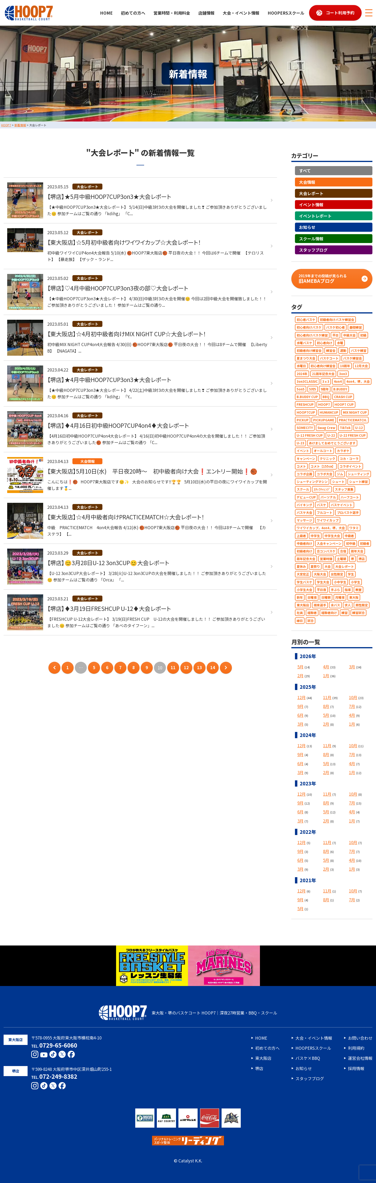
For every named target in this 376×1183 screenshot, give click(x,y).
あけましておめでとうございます (332, 443)
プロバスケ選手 (348, 512)
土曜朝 (341, 559)
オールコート (323, 451)
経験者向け (329, 613)
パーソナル (328, 497)
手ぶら (335, 589)
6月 (300, 715)
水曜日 (301, 366)
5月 (300, 667)
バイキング (304, 505)
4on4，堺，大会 (358, 381)
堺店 (361, 559)
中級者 (349, 536)
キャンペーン (306, 458)
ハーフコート (350, 497)
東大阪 (353, 597)
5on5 (301, 389)
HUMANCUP (329, 412)
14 (212, 668)
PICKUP (303, 420)
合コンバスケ (326, 551)
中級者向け (304, 543)
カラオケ (343, 451)
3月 (352, 667)
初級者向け (304, 551)
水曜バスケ (304, 343)
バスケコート (329, 358)
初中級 (350, 543)
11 (173, 668)
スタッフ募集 (344, 489)
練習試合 (358, 613)
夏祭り (315, 566)
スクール (303, 489)
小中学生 (340, 582)
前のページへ (54, 668)
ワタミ (354, 528)
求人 (348, 605)
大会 (327, 566)
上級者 (301, 536)
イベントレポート (315, 216)
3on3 (343, 373)
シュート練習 (358, 482)
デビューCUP (306, 497)
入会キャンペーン (329, 543)
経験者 (312, 613)
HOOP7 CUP (344, 404)
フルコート (324, 512)
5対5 (312, 389)
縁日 (300, 620)
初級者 (364, 543)
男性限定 (361, 605)
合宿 (343, 551)
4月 (326, 667)
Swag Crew (326, 427)
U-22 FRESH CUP (353, 435)
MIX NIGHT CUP (355, 412)
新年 (300, 597)
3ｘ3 (325, 381)
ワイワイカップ (328, 520)
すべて (305, 171)
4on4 (338, 381)
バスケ (321, 505)
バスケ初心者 (335, 327)
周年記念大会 (306, 559)
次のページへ (226, 668)
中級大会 (349, 335)
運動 (343, 350)
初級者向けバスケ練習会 (337, 320)
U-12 (359, 427)
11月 (327, 697)
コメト (301, 466)
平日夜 (321, 589)
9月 (300, 706)
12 (186, 668)
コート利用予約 (340, 13)
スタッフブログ (313, 250)
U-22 (331, 435)
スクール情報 (311, 239)
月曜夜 (340, 597)
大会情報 (307, 182)
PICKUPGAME (323, 420)
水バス (335, 605)
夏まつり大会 (306, 358)
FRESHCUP (305, 404)
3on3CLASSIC (307, 381)
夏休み (301, 566)
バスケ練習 (358, 350)
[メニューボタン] (369, 13)
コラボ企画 (304, 474)
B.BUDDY (340, 389)
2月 (300, 676)
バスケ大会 (304, 512)
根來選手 (320, 605)
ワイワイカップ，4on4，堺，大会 (321, 528)
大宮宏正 (303, 574)
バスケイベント (341, 505)
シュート (338, 482)
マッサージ (304, 520)
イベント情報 (311, 205)
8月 (326, 706)
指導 (348, 589)
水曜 (340, 343)
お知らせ (307, 227)
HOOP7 (324, 404)
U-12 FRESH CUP (310, 435)
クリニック (327, 458)
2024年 (302, 373)
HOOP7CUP (306, 412)
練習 (344, 613)
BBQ (326, 397)
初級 (363, 335)
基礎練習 (355, 327)
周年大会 (357, 551)
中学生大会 (332, 536)
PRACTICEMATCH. (353, 420)
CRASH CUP (343, 397)
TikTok (345, 427)
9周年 (325, 389)
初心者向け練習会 (323, 366)
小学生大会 (304, 589)
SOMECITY (305, 427)
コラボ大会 (324, 474)
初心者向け (324, 343)
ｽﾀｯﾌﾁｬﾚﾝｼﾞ (322, 489)
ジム (340, 474)
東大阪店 (303, 605)
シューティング (358, 474)
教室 (358, 589)
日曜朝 (326, 597)
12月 (301, 697)
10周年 (345, 366)
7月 (352, 706)
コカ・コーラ (349, 458)
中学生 (315, 536)
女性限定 (337, 574)
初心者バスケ (306, 320)
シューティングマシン (312, 482)
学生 (351, 574)
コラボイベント (350, 466)
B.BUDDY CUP (307, 397)
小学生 (355, 582)
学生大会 (323, 582)
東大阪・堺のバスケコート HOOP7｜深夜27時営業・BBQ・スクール (188, 1012)
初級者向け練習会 (309, 350)
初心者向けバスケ (309, 327)
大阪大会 (320, 574)
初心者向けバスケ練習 (312, 335)
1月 (326, 676)
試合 (310, 620)
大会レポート (311, 193)
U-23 (300, 443)
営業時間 (326, 559)
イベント (303, 451)
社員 (300, 613)
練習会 (330, 350)
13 (199, 668)
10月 (353, 697)
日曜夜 (312, 597)
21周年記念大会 (323, 373)
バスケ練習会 (352, 358)
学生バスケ (304, 582)
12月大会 (361, 366)
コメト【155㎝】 (323, 466)
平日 (335, 335)
